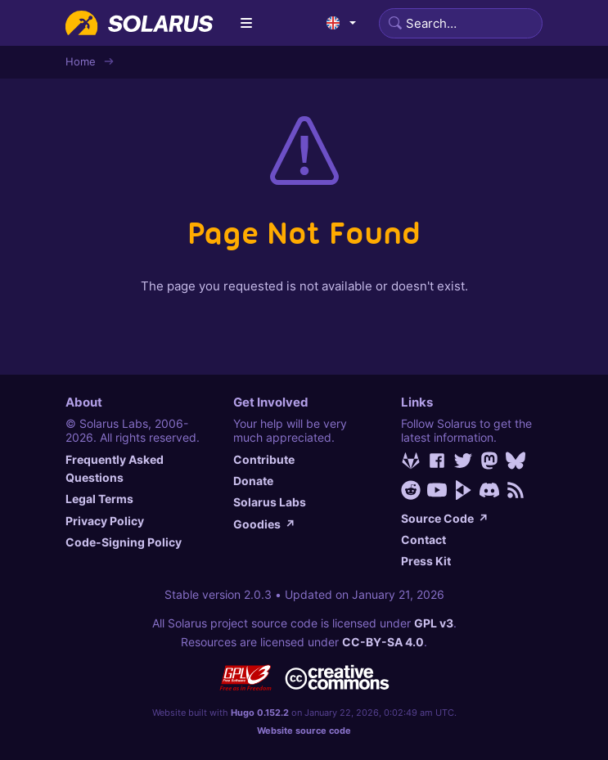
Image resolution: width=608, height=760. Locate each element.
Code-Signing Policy (123, 542)
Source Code (445, 518)
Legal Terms (99, 499)
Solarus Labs (269, 502)
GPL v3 (433, 623)
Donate (253, 481)
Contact (423, 539)
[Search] (461, 23)
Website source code (304, 730)
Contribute (264, 459)
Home (80, 61)
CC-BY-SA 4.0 (383, 642)
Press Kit (426, 561)
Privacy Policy (104, 521)
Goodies (264, 524)
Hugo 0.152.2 (260, 712)
